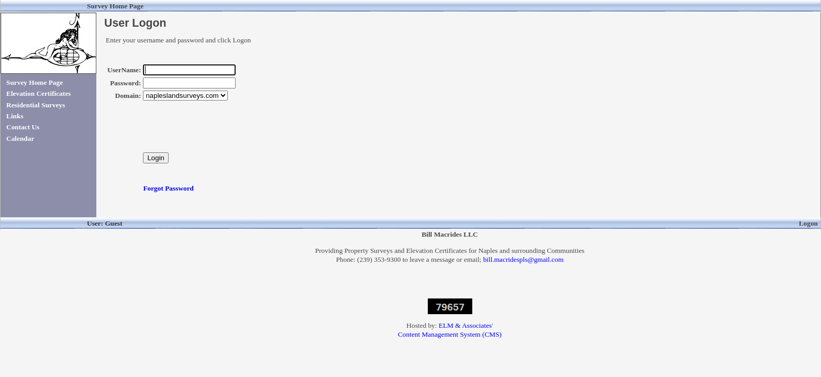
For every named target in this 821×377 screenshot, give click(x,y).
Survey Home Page (34, 82)
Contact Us (22, 127)
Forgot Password (168, 188)
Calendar (20, 138)
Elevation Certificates (38, 93)
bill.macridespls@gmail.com (523, 259)
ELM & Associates (465, 325)
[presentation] (222, 132)
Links (15, 116)
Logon (808, 223)
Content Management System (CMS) (450, 334)
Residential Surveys (35, 105)
